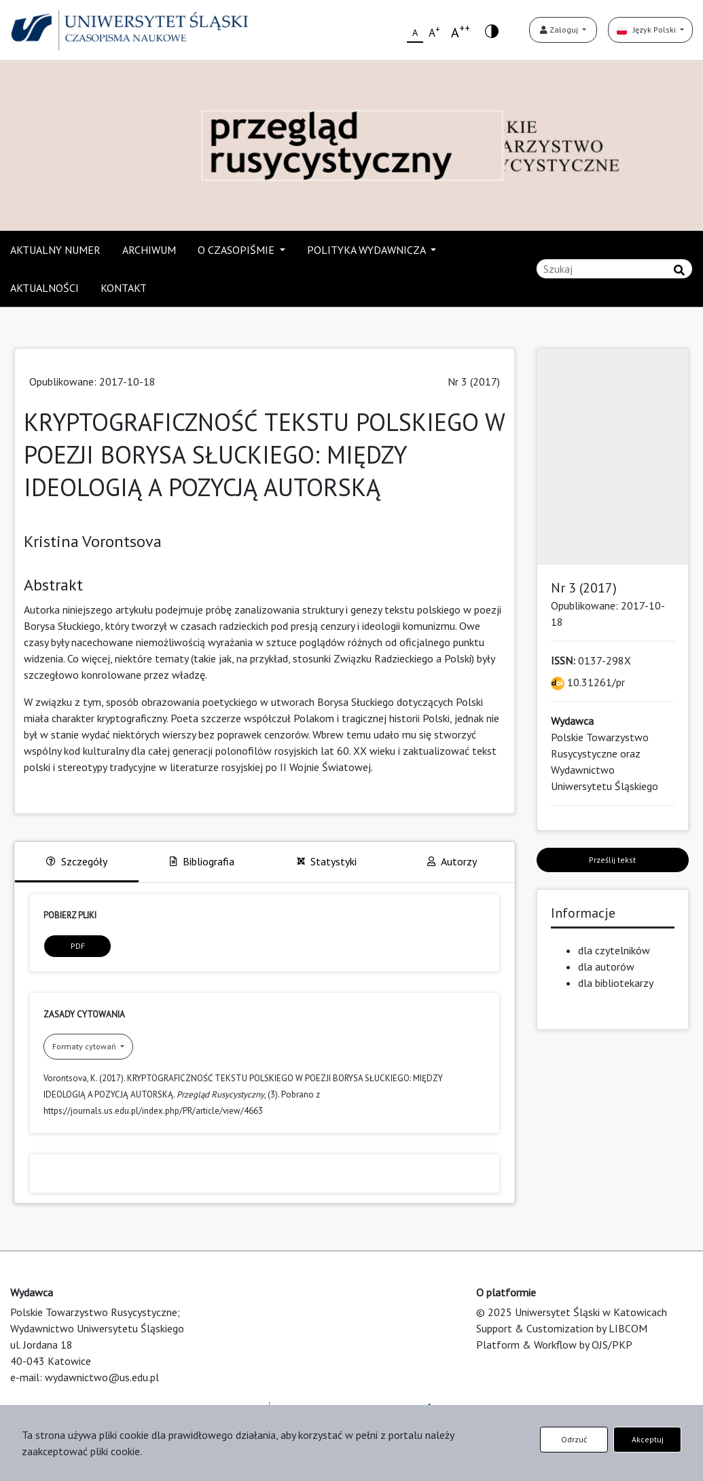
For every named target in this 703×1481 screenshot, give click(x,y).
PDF (78, 946)
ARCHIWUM (149, 250)
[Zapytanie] (614, 268)
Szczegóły (76, 861)
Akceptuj (648, 1439)
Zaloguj (560, 29)
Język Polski (647, 29)
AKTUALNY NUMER (55, 250)
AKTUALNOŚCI (44, 288)
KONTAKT (124, 288)
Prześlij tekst (612, 860)
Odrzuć (574, 1439)
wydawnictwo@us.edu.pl (102, 1377)
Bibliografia (202, 861)
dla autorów (606, 966)
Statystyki (327, 861)
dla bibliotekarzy (615, 983)
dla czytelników (614, 950)
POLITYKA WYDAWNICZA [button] (367, 250)
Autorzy (452, 861)
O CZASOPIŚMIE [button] (237, 250)
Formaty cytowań (85, 1046)
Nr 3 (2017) (474, 381)
